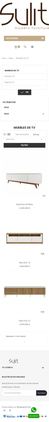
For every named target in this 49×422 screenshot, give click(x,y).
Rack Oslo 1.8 (24, 263)
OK (24, 92)
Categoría (12, 38)
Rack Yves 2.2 (24, 321)
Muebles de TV (12, 70)
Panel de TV (10, 76)
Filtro (24, 145)
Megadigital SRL (24, 407)
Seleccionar (24, 139)
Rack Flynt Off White (24, 204)
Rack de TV (9, 82)
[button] (15, 46)
